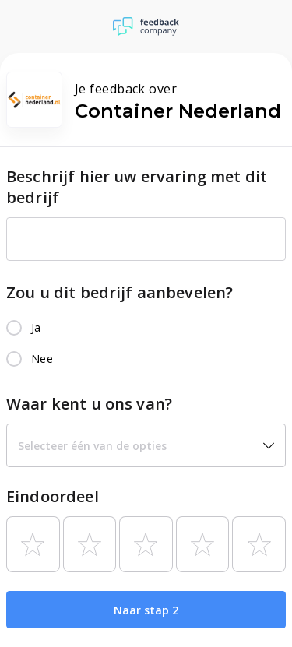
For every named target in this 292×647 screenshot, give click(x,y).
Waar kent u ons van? (89, 403)
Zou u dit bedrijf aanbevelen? (119, 292)
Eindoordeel (52, 496)
